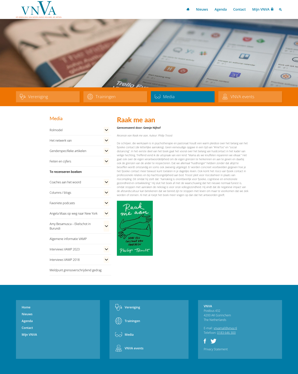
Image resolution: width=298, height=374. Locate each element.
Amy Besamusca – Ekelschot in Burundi (70, 226)
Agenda (221, 9)
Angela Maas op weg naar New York (73, 213)
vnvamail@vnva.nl (225, 328)
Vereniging (132, 307)
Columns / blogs (60, 193)
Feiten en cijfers (60, 161)
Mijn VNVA (260, 9)
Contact (239, 9)
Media (129, 334)
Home (187, 9)
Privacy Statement (216, 349)
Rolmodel (56, 130)
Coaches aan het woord (65, 182)
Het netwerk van (61, 140)
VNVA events (134, 348)
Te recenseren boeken (66, 172)
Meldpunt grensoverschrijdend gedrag (75, 270)
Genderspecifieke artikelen (68, 151)
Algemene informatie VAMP (68, 239)
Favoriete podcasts (62, 203)
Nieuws (202, 9)
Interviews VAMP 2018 (65, 260)
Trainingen (132, 321)
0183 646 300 (226, 333)
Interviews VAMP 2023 (65, 249)
